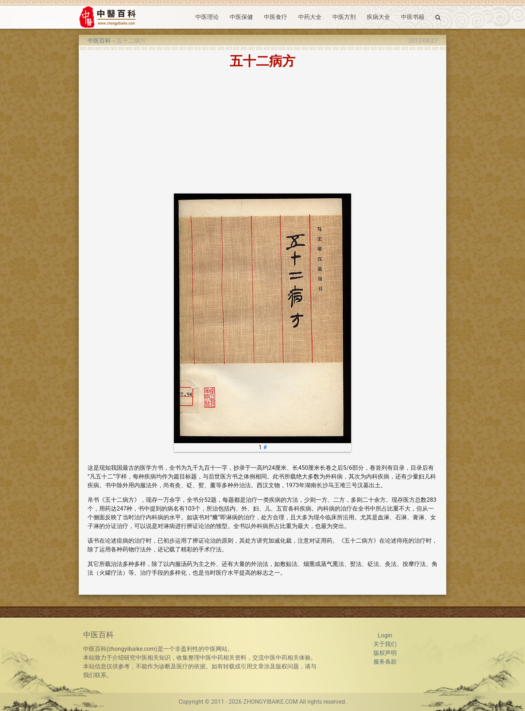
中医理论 (207, 16)
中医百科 (99, 40)
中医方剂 (344, 16)
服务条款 (385, 661)
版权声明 (385, 652)
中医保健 (241, 16)
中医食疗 (275, 16)
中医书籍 (412, 16)
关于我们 (385, 644)
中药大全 (310, 16)
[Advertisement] (263, 131)
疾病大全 (378, 16)
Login (385, 635)
